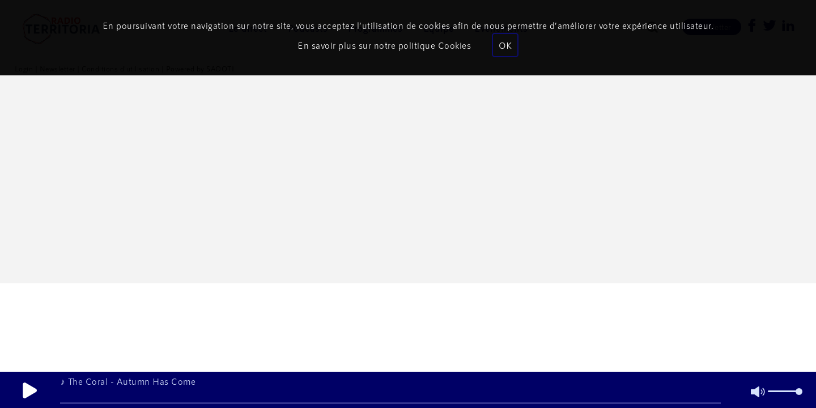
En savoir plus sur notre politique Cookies (384, 45)
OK (505, 45)
